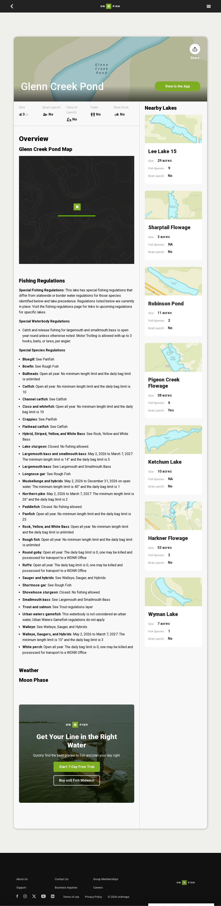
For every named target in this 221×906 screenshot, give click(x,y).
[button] (194, 49)
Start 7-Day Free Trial (76, 767)
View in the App (177, 86)
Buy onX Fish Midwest (76, 780)
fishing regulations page (64, 307)
